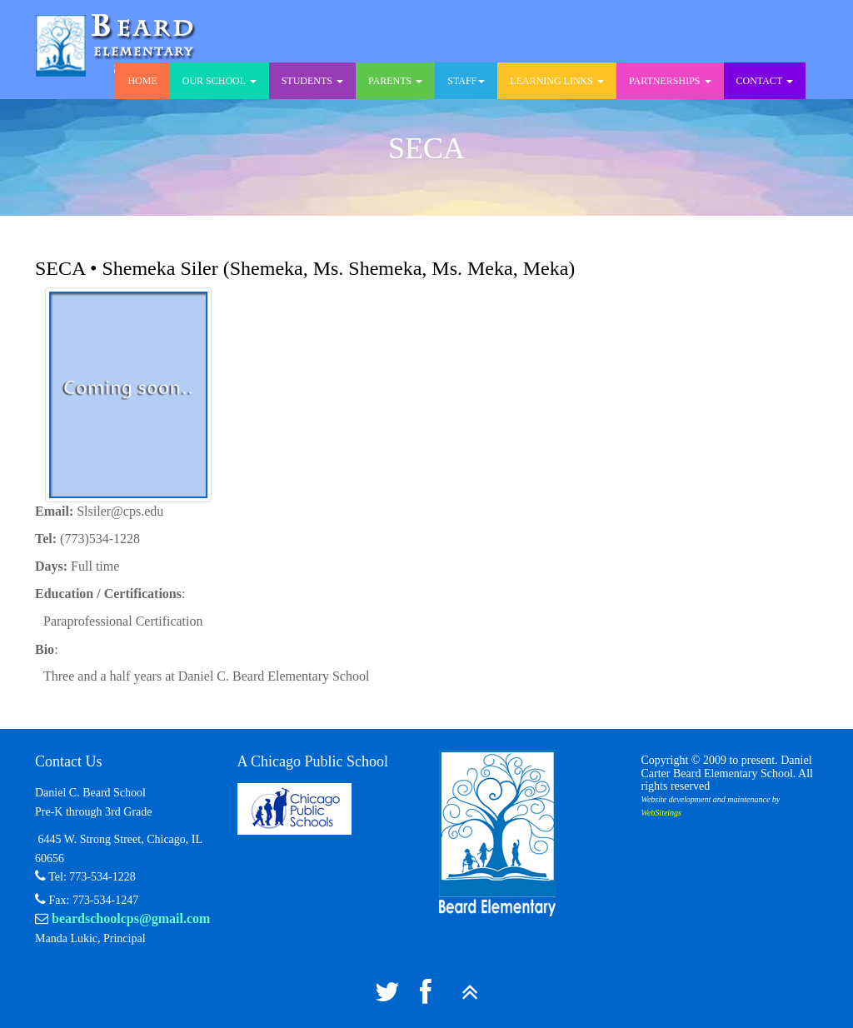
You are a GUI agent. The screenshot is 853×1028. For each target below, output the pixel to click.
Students (312, 81)
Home (142, 81)
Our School (219, 81)
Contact (765, 81)
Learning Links (557, 81)
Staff (466, 81)
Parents (395, 81)
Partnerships (670, 81)
